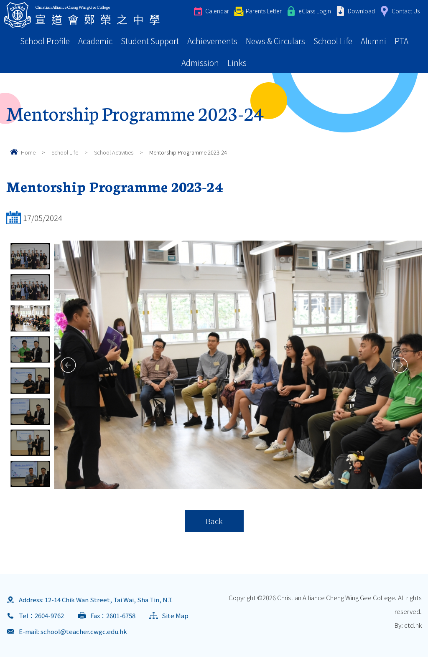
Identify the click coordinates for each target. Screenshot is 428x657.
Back (214, 520)
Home (28, 152)
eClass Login (314, 11)
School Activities (113, 152)
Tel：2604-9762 (41, 615)
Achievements (212, 40)
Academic (95, 40)
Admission (200, 62)
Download (361, 11)
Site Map (175, 615)
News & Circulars (275, 40)
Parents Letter (264, 11)
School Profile (45, 40)
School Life (332, 40)
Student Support (150, 40)
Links (237, 62)
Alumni (373, 40)
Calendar (217, 11)
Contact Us (406, 11)
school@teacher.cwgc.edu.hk (84, 631)
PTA (401, 40)
